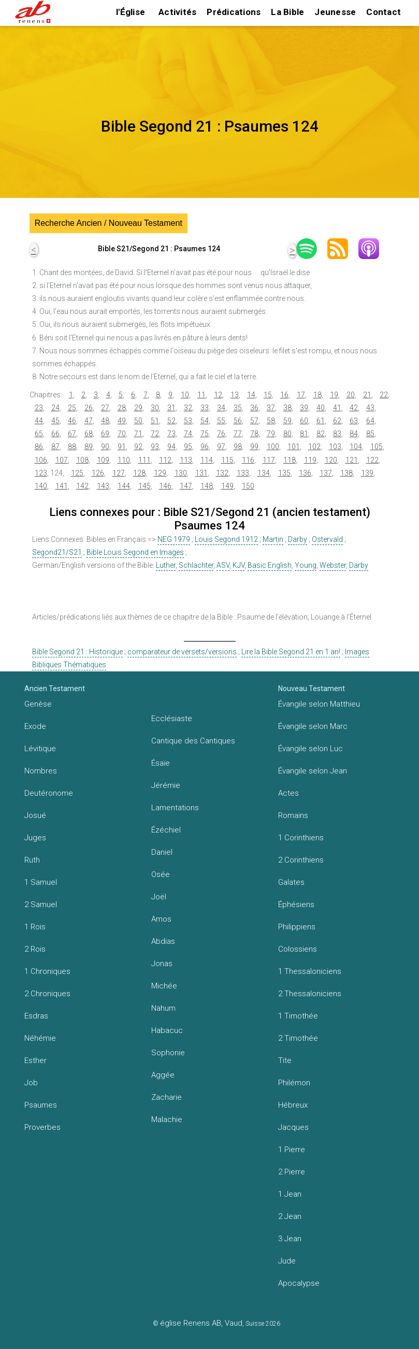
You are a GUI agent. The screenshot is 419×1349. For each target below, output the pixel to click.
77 (238, 433)
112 (165, 460)
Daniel (161, 852)
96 (204, 446)
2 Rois (35, 949)
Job (31, 1082)
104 (356, 446)
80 (287, 433)
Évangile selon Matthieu (319, 704)
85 (370, 433)
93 (155, 446)
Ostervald (327, 539)
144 (124, 486)
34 (221, 408)
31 (171, 408)
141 (61, 486)
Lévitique (40, 748)
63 (354, 421)
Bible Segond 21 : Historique (77, 652)
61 (320, 421)
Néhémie (40, 1038)
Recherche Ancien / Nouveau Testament (108, 223)
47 (88, 421)
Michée (164, 986)
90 (105, 446)
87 (55, 446)
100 (273, 446)
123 (41, 473)
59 (287, 421)
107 (61, 460)
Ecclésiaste (171, 718)
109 (103, 460)
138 (346, 473)
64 (370, 421)
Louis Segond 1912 (226, 539)
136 (305, 473)
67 (72, 433)
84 (354, 433)
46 (72, 421)
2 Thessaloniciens (309, 993)
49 (122, 421)
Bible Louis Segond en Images (135, 552)
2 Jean (289, 1216)
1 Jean (289, 1194)
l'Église (130, 12)
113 (186, 460)
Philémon (294, 1082)
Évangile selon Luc (310, 748)
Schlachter (196, 565)
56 (238, 421)
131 (201, 473)
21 (367, 395)
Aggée (163, 1075)
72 (155, 433)
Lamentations (175, 807)
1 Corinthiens (301, 837)
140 (41, 486)
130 (181, 473)
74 (188, 433)
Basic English (270, 565)
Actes (288, 793)
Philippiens (296, 926)
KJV (238, 565)
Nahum (163, 1008)
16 (284, 395)
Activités (177, 12)
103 (335, 446)
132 (222, 473)
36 (254, 408)
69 (105, 433)
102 (314, 446)
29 (138, 408)
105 (376, 446)
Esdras (36, 1016)
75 (204, 433)
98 (238, 446)
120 (331, 460)
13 (234, 395)
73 (171, 433)
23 (39, 408)
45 (55, 421)
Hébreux (293, 1105)
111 (144, 460)
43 (370, 408)
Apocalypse (299, 1283)
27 (105, 408)
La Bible (287, 12)
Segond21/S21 (57, 552)
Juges (35, 837)
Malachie (166, 1119)
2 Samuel (40, 904)
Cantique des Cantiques (193, 740)
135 (284, 473)
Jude (287, 1261)
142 (82, 486)
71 (138, 433)
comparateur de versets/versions (182, 652)
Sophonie (168, 1052)
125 (77, 473)
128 (139, 473)
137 (326, 473)
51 (155, 421)
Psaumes (40, 1105)
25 (72, 408)
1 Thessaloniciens (309, 971)
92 (138, 446)
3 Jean (289, 1238)
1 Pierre (291, 1149)
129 (160, 473)
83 (337, 433)
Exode (35, 726)
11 (201, 395)
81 (304, 433)
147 (186, 486)
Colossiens (297, 949)
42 (354, 408)
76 (221, 433)
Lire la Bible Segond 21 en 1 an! (290, 652)
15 (268, 395)
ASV (222, 565)
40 (320, 408)
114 (206, 460)
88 (72, 446)
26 (88, 408)
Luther (166, 565)
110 (124, 460)
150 (248, 486)
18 (317, 395)
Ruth (32, 860)
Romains (293, 815)
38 (287, 408)
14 (251, 395)
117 (269, 460)
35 (238, 408)
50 (138, 421)
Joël (158, 896)
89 (88, 446)
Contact (383, 12)
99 (254, 446)
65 (39, 433)
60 (304, 421)
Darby (297, 539)
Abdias (163, 941)
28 (122, 408)
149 (227, 486)
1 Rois (35, 926)
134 (263, 473)
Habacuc (167, 1030)
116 (248, 460)
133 (243, 473)
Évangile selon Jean (312, 771)
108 (82, 460)
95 (188, 446)
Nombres (40, 771)
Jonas (161, 963)
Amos (161, 919)
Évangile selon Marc (313, 726)
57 (254, 421)
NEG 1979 (173, 539)
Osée (160, 874)
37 (271, 408)
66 (55, 433)
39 (304, 408)
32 (188, 408)
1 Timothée (298, 1016)
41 (337, 408)
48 (105, 421)
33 (204, 408)
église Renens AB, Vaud (201, 1323)
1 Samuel (40, 882)
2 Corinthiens (301, 860)
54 (204, 421)
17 (301, 395)
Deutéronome (48, 793)
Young (305, 565)
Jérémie (165, 785)
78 (254, 433)
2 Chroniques (47, 993)
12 (218, 395)
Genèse (38, 704)
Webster (333, 565)
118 (289, 460)
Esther (35, 1060)
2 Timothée (298, 1038)
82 (320, 433)
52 (171, 421)
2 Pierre (291, 1171)
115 (227, 460)
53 (188, 421)
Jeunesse (335, 12)
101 (293, 446)
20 (350, 395)
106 (41, 460)
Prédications (234, 12)
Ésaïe (160, 763)
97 (221, 446)
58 (271, 421)
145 (144, 486)
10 (185, 395)
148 (206, 486)
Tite (285, 1060)
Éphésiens (296, 904)
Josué (35, 815)
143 (103, 486)
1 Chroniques (47, 971)
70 (122, 433)
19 (334, 395)
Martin (273, 539)
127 (118, 473)
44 (39, 421)
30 (155, 408)
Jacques (293, 1127)
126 (98, 473)
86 (39, 446)
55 (221, 421)
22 (384, 395)
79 (271, 433)
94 (171, 446)
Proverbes (42, 1127)
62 (337, 421)
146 (165, 486)
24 (55, 408)
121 (351, 460)
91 (122, 446)
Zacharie (166, 1097)
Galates (291, 882)
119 (310, 460)
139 (367, 473)
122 (372, 460)
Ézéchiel (166, 830)
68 (88, 433)
